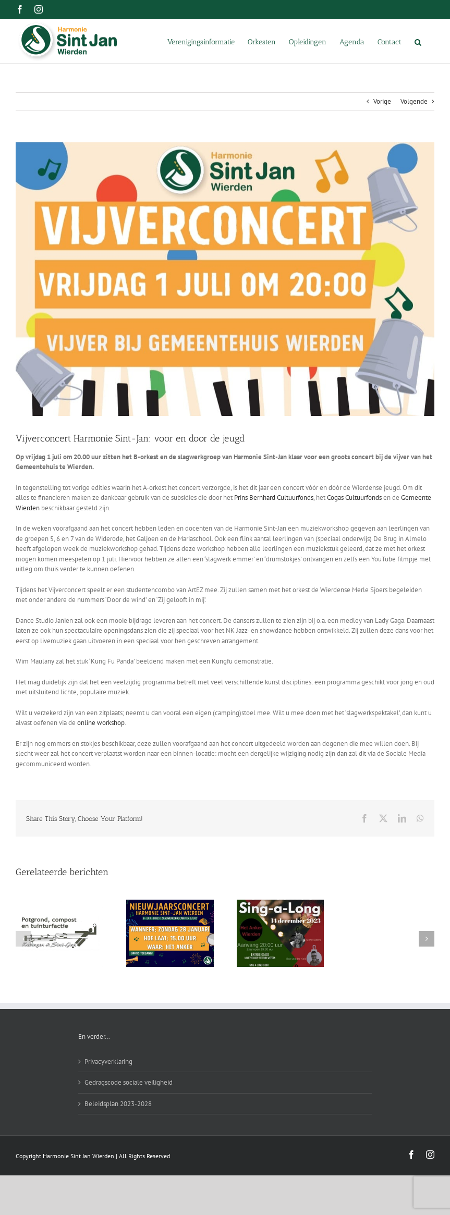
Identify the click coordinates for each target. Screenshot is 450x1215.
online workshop (101, 722)
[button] (418, 41)
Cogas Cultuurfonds (354, 497)
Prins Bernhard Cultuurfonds (273, 497)
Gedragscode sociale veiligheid (128, 1082)
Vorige (382, 101)
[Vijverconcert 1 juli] (225, 279)
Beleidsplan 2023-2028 (118, 1103)
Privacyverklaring (108, 1061)
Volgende (414, 101)
